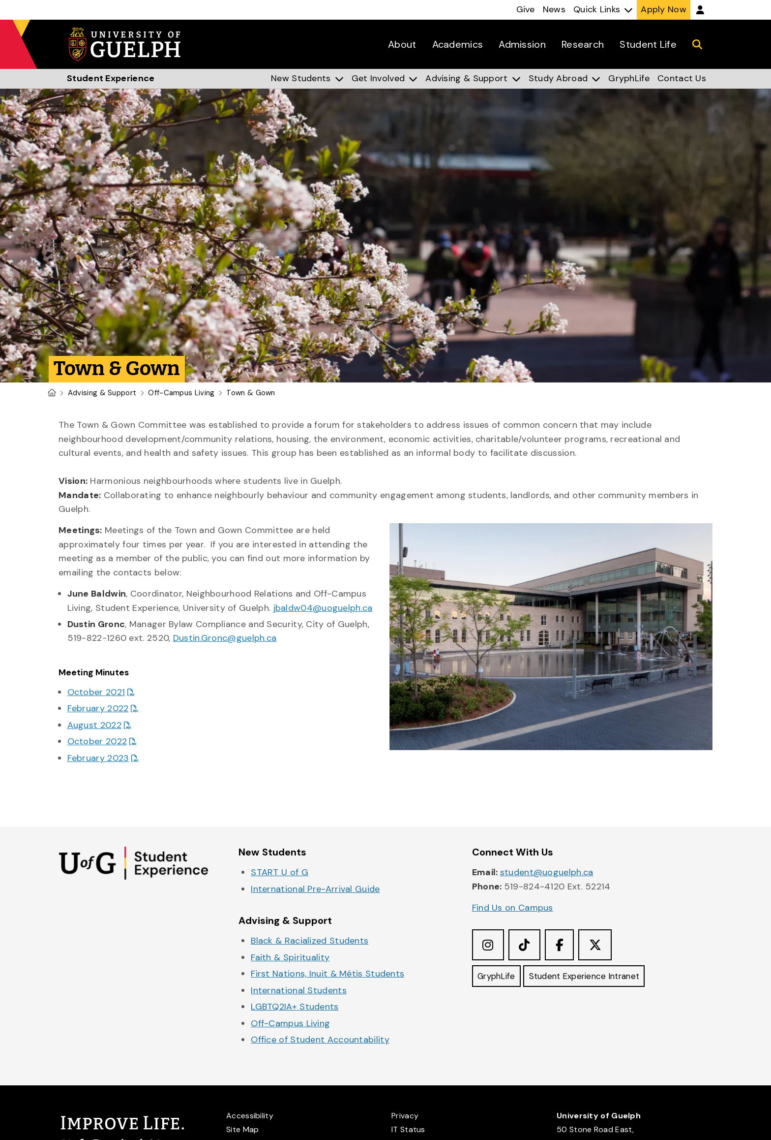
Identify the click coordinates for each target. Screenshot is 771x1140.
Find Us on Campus (512, 908)
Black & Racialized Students (309, 941)
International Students (299, 990)
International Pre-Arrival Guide (315, 889)
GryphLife (498, 977)
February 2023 (98, 758)
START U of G (279, 872)
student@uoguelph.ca (546, 872)
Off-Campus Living (181, 393)
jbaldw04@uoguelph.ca (323, 608)
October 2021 (96, 692)
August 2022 (94, 725)
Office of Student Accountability (320, 1039)
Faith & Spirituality (290, 957)
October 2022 (97, 741)
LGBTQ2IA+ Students (294, 1007)
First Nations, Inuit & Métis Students (327, 974)
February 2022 (98, 708)
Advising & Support (102, 393)
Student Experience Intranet (593, 977)
